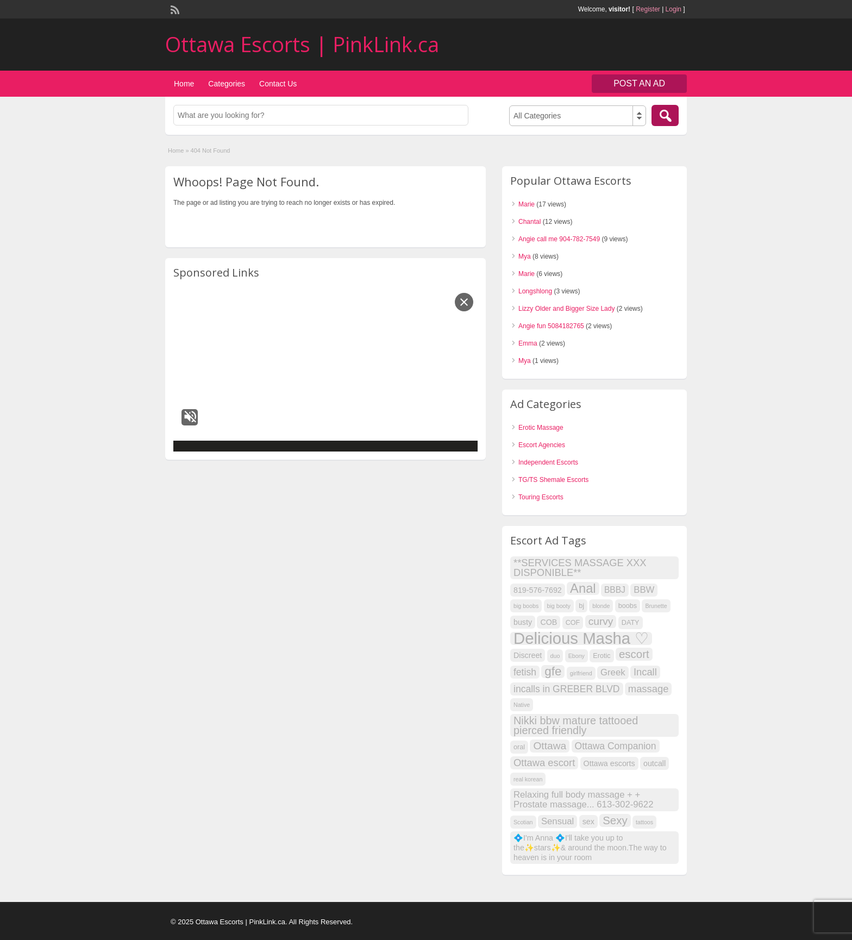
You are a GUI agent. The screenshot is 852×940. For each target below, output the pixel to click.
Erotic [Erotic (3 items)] (601, 656)
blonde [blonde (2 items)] (601, 606)
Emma (527, 343)
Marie (526, 204)
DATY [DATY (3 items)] (631, 622)
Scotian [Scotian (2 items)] (523, 822)
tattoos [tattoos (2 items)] (644, 822)
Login (673, 9)
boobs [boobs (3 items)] (627, 606)
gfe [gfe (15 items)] (552, 671)
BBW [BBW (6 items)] (644, 590)
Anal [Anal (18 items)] (583, 588)
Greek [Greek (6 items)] (612, 672)
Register (648, 9)
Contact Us (278, 83)
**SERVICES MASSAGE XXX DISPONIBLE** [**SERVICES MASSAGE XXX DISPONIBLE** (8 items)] (580, 567)
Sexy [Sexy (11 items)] (615, 820)
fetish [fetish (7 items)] (524, 672)
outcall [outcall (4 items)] (654, 763)
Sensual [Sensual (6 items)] (557, 821)
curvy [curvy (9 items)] (600, 621)
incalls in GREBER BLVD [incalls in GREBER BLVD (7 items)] (566, 689)
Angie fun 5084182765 (551, 326)
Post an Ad (639, 83)
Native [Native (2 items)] (521, 704)
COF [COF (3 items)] (573, 622)
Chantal (529, 221)
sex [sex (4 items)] (588, 821)
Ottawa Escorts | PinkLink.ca (302, 44)
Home (184, 83)
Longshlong (535, 291)
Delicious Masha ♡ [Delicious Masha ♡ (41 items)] (581, 638)
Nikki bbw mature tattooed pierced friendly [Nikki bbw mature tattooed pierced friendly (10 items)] (575, 725)
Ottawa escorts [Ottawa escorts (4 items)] (609, 763)
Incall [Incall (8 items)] (645, 672)
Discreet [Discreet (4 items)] (527, 655)
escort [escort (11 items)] (634, 654)
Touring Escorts (540, 497)
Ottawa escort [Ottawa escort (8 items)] (544, 762)
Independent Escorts (548, 462)
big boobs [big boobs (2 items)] (525, 606)
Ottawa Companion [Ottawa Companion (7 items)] (615, 746)
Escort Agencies (541, 445)
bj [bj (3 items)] (581, 606)
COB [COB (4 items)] (548, 622)
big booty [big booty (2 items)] (559, 606)
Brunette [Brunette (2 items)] (656, 606)
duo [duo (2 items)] (555, 656)
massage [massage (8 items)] (648, 688)
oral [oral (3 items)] (519, 747)
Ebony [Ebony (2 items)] (576, 656)
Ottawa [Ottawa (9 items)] (549, 745)
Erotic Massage (540, 427)
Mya (524, 256)
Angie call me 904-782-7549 (559, 239)
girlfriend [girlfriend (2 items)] (581, 673)
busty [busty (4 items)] (522, 622)
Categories (226, 83)
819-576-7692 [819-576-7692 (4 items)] (537, 590)
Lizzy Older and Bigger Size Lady (566, 308)
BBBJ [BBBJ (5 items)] (614, 589)
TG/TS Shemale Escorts (553, 480)
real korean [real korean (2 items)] (527, 779)
